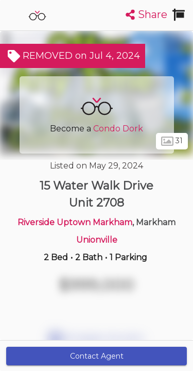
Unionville (96, 240)
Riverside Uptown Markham (74, 222)
